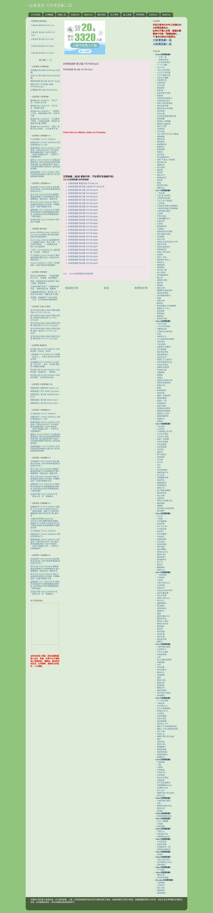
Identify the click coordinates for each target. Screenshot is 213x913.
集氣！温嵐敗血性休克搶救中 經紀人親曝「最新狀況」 (44, 282)
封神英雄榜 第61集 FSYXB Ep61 (83, 233)
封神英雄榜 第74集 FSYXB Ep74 (83, 190)
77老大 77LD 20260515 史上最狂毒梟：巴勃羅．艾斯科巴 (45, 251)
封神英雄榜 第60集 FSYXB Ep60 (83, 236)
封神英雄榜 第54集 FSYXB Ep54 (83, 256)
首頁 (106, 288)
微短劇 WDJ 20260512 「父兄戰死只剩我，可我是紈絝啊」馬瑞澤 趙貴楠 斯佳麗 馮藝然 (44, 121)
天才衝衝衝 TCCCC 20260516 (43, 139)
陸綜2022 (166, 14)
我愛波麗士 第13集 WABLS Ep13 (44, 403)
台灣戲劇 (49, 14)
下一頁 (49, 60)
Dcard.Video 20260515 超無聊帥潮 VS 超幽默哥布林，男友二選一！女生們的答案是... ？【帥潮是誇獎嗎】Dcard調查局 (45, 243)
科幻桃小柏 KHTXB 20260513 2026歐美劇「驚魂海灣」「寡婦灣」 (45, 371)
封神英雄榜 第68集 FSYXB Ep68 (83, 210)
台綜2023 (75, 14)
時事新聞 (140, 14)
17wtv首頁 (35, 14)
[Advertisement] (106, 156)
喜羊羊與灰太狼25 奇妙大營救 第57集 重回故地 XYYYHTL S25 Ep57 (45, 337)
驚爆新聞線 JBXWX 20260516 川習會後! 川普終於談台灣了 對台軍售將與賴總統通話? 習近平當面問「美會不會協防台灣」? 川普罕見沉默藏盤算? (45, 152)
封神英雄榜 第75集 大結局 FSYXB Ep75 (86, 187)
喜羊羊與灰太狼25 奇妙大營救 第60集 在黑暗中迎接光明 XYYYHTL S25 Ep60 (45, 318)
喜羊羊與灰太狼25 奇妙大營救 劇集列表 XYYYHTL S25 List (45, 311)
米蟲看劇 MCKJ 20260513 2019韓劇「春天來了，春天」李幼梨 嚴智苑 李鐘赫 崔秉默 (44, 364)
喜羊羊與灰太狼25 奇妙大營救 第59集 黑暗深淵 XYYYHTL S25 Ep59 (45, 324)
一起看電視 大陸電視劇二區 (49, 5)
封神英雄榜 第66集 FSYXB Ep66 (83, 217)
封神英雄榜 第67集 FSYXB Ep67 (83, 213)
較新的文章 (71, 288)
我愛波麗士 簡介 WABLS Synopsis (44, 391)
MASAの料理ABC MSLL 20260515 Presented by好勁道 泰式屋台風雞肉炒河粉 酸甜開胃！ (44, 234)
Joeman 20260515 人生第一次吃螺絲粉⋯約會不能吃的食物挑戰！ (44, 264)
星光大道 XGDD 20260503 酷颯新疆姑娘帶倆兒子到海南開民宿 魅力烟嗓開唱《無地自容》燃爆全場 (44, 197)
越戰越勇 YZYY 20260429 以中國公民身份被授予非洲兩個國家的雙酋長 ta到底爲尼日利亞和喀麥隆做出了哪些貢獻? (45, 213)
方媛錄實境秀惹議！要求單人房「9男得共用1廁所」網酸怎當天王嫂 (45, 293)
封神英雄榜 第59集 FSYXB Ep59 (83, 240)
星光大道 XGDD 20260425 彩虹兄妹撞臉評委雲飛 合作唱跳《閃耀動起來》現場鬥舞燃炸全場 (44, 204)
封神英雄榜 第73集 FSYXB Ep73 (83, 193)
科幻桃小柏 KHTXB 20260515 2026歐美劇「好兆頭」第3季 (45, 350)
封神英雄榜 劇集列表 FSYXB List (83, 183)
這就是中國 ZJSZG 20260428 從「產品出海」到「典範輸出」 (43, 495)
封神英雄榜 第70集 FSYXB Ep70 (83, 203)
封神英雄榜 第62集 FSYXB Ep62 (83, 230)
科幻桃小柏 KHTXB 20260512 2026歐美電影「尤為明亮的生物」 (45, 376)
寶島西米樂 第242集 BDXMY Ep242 (45, 81)
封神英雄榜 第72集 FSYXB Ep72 (83, 197)
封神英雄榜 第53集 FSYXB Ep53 (83, 260)
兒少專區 (114, 14)
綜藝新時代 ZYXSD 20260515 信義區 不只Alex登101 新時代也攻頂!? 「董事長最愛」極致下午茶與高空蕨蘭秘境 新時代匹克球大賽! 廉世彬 (44, 511)
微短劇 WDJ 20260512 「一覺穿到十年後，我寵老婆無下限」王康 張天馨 (44, 113)
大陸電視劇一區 (162, 40)
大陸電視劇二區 (162, 44)
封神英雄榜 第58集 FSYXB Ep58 (83, 243)
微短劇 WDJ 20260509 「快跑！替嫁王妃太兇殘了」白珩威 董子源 (44, 128)
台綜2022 (153, 14)
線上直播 (127, 14)
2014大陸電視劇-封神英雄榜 (81, 274)
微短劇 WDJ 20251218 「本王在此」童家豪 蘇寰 (43, 107)
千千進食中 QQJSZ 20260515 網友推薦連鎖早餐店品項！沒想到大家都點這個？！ (44, 257)
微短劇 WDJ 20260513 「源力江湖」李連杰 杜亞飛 (43, 101)
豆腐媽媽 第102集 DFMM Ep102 (43, 90)
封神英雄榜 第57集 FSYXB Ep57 (83, 246)
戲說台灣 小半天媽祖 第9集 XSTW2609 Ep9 (41, 85)
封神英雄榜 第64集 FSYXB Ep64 (83, 223)
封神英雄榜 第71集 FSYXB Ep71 (83, 200)
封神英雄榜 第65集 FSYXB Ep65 (83, 220)
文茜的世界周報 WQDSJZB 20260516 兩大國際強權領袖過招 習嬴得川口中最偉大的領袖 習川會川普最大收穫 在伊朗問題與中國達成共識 (44, 523)
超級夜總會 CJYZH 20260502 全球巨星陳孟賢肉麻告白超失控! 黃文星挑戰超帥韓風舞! (45, 174)
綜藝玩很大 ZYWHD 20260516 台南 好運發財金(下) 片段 (45, 143)
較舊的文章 (141, 288)
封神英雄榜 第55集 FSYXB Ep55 (83, 253)
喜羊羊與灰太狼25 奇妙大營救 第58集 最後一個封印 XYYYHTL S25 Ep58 (45, 331)
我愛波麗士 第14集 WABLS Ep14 (44, 400)
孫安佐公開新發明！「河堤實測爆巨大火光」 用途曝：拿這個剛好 (44, 277)
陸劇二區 (62, 14)
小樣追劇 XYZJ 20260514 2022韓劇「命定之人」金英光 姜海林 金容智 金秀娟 (45, 356)
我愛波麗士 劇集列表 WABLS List (44, 388)
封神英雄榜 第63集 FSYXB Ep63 (83, 226)
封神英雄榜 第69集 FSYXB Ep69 (83, 206)
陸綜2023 (88, 14)
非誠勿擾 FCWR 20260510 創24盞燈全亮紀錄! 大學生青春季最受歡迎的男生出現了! (45, 189)
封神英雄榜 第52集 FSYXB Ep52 (83, 263)
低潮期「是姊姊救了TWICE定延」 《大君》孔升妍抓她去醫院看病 (44, 298)
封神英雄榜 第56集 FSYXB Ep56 (83, 250)
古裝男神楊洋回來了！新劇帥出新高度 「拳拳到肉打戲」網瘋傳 (44, 288)
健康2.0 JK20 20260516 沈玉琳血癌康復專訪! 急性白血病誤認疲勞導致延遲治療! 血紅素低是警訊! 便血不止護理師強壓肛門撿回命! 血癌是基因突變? (45, 164)
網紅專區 (101, 14)
